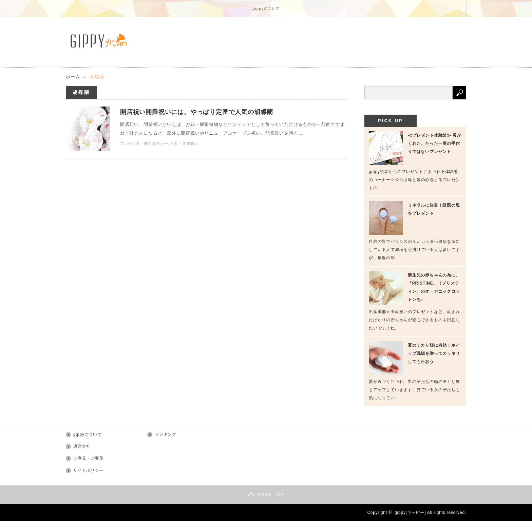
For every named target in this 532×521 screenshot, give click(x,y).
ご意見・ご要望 (88, 458)
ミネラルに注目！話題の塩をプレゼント (434, 209)
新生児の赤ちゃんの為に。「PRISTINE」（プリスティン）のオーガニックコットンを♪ (434, 287)
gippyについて (266, 8)
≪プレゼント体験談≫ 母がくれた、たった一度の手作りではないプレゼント (434, 143)
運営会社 (82, 446)
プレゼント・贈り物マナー (144, 143)
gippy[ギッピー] (410, 512)
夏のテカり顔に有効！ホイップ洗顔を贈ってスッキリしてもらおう (434, 353)
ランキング (165, 434)
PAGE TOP (266, 494)
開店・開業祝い (185, 143)
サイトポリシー (88, 470)
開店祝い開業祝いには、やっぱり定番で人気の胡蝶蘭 (196, 112)
